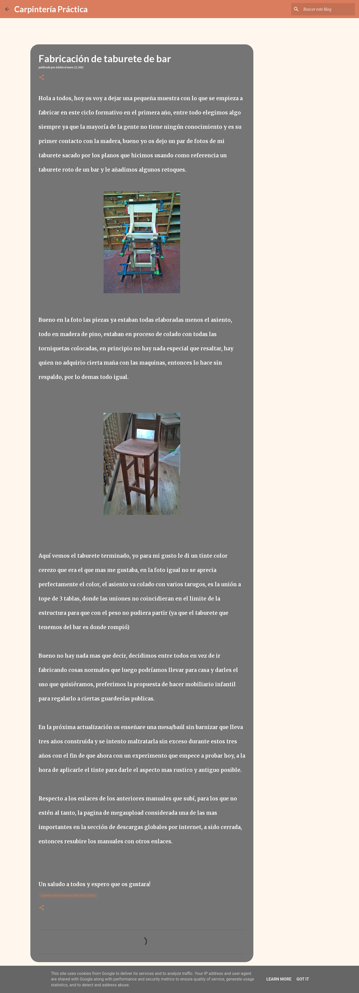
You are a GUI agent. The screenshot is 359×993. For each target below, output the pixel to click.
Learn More (278, 979)
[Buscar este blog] (328, 9)
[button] (42, 77)
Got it (302, 979)
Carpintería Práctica (51, 9)
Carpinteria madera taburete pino (68, 895)
